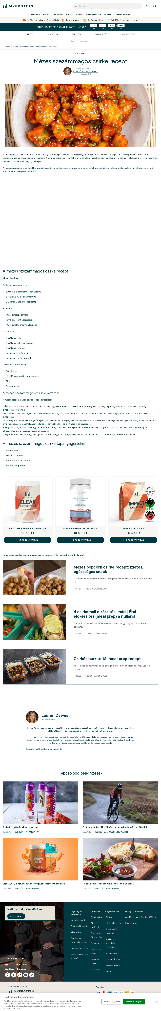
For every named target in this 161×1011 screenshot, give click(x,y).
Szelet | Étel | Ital (93, 14)
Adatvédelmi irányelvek (111, 931)
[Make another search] (80, 41)
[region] (80, 1002)
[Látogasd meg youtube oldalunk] (25, 974)
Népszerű (35, 14)
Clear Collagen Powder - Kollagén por (27, 528)
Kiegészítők (52, 34)
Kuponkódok (131, 923)
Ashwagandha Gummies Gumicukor (80, 528)
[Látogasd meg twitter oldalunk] (31, 974)
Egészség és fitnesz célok (97, 935)
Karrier (108, 971)
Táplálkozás (58, 14)
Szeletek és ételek (96, 951)
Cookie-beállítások (15, 958)
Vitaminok (95, 969)
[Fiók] (147, 6)
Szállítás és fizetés (79, 948)
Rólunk (109, 917)
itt (61, 749)
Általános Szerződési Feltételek (110, 943)
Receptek (76, 34)
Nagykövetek (127, 34)
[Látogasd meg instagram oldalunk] (7, 974)
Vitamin (79, 14)
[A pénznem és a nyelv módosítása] (32, 964)
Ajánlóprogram (141, 917)
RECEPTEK (80, 53)
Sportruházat (97, 917)
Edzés (30, 34)
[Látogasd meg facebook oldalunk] (13, 974)
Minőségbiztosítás (114, 923)
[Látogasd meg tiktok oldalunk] (19, 974)
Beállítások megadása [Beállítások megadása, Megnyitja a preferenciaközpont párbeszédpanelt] (111, 1002)
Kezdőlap (9, 47)
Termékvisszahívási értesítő (79, 956)
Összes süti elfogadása (134, 1002)
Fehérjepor (96, 943)
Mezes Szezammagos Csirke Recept (44, 47)
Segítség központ (79, 926)
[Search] (76, 6)
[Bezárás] (157, 1001)
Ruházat (69, 14)
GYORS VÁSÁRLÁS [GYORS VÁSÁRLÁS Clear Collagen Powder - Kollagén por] (27, 539)
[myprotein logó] (18, 6)
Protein (46, 14)
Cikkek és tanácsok (95, 925)
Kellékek (107, 14)
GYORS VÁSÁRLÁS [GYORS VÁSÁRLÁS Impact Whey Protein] (133, 539)
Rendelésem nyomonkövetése (79, 940)
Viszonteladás (112, 953)
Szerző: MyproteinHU (27, 832)
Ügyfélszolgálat (78, 920)
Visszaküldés (76, 932)
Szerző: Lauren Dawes (85, 71)
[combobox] (107, 6)
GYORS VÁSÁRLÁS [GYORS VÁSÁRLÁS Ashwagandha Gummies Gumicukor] (80, 539)
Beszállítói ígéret (113, 965)
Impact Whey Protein (133, 528)
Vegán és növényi (122, 14)
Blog (16, 47)
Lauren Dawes (100, 589)
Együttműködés (113, 959)
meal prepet (129, 154)
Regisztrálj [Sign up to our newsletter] (16, 916)
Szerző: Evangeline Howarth (111, 832)
